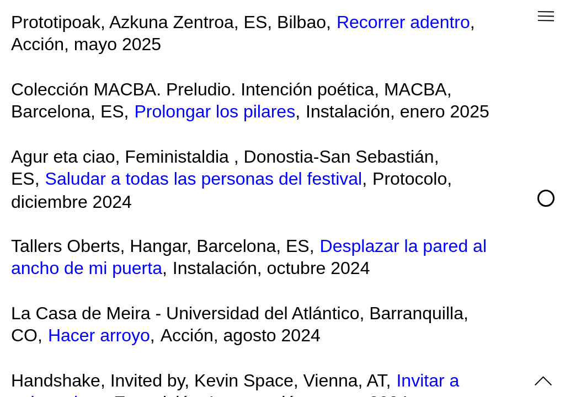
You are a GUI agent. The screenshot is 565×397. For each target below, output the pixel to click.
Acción (37, 44)
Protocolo (409, 179)
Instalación (348, 111)
